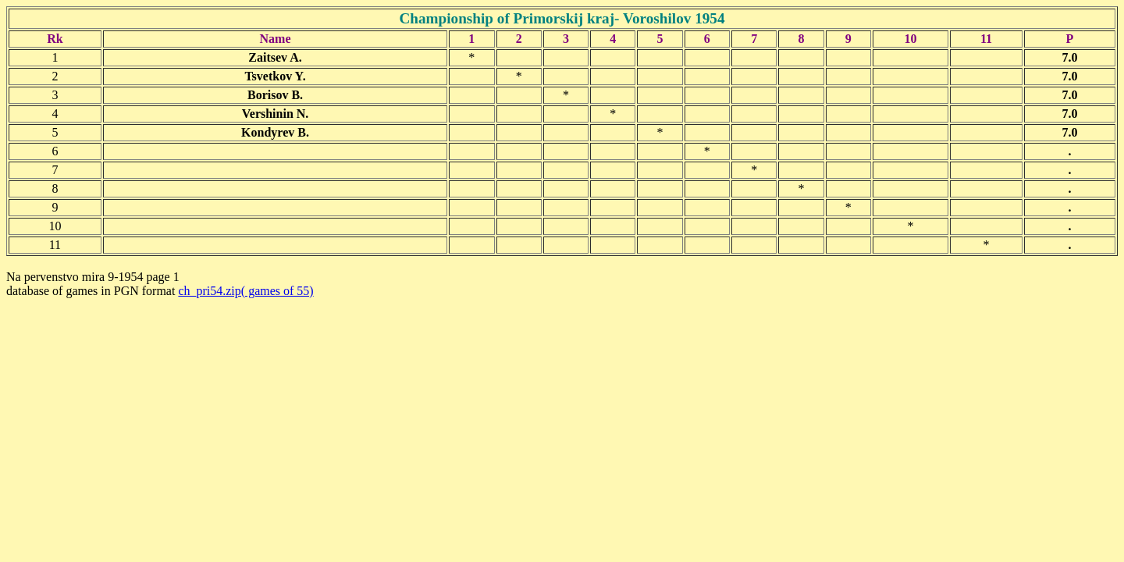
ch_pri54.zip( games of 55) (245, 290)
